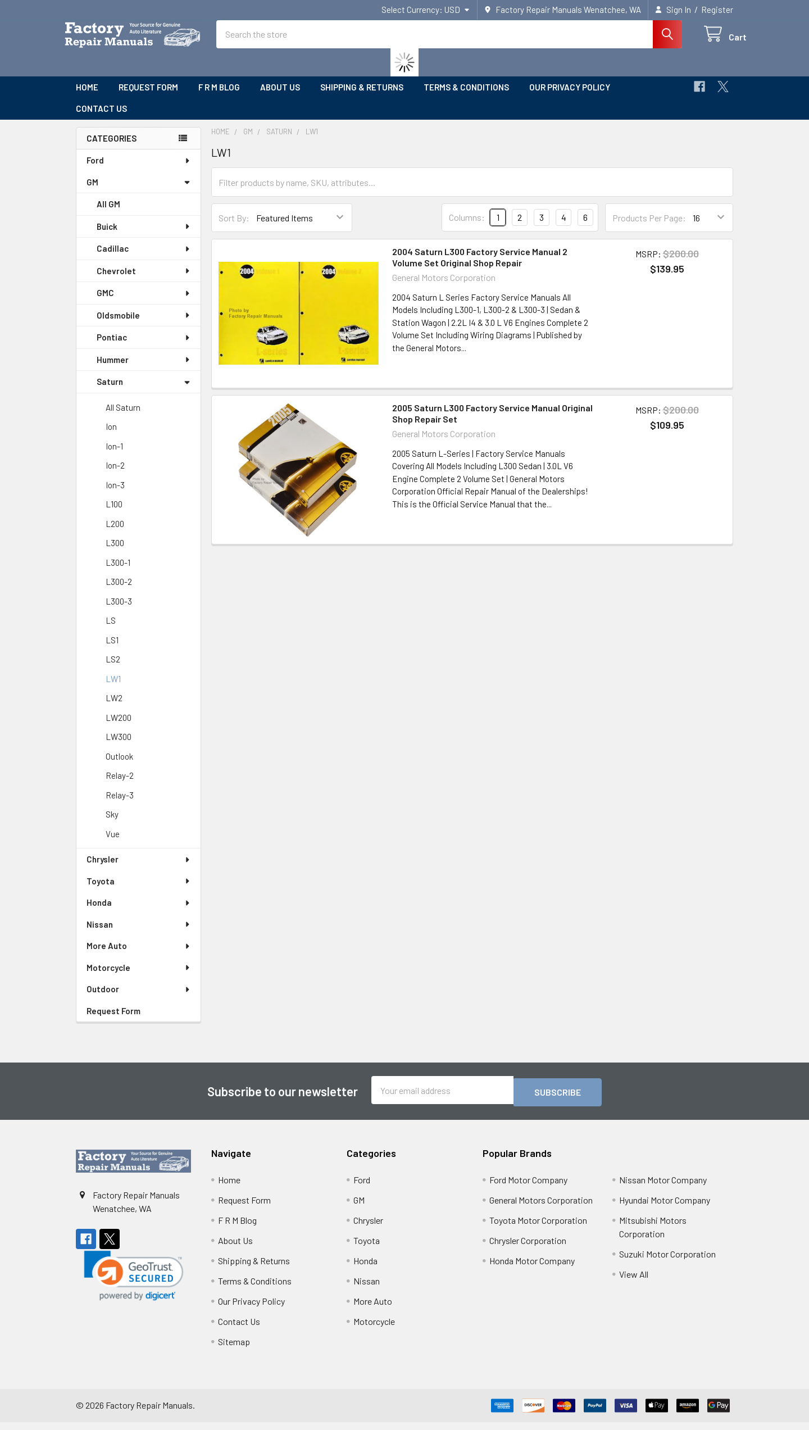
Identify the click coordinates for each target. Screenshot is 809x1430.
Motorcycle (139, 978)
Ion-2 (115, 475)
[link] (133, 1284)
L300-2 (119, 592)
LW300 (118, 747)
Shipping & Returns (361, 97)
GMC (144, 303)
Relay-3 (120, 805)
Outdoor (139, 999)
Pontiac (144, 347)
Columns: (467, 227)
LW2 (114, 708)
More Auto (139, 956)
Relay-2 (120, 785)
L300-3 (119, 611)
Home (87, 97)
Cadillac (144, 258)
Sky (112, 824)
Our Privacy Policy (569, 97)
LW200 (118, 728)
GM (138, 192)
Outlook (119, 766)
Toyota (139, 891)
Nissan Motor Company (663, 1187)
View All (633, 1282)
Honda (139, 912)
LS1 (112, 650)
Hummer (144, 370)
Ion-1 (114, 456)
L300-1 (118, 573)
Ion (111, 437)
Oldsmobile (144, 325)
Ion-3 (115, 495)
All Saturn (123, 417)
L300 (115, 553)
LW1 (113, 689)
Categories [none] (112, 148)
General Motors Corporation (541, 1207)
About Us (280, 97)
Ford (139, 170)
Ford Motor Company (528, 1187)
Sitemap (234, 1349)
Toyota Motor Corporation (538, 1228)
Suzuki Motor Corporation (667, 1261)
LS (111, 630)
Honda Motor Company (532, 1268)
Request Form (148, 97)
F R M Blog (219, 97)
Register (717, 9)
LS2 (113, 669)
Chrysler (139, 869)
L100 (114, 514)
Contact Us (101, 119)
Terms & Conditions (466, 97)
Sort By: (234, 228)
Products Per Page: (649, 228)
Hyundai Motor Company (664, 1207)
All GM (108, 214)
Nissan (139, 934)
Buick (144, 236)
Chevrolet (144, 281)
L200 (115, 534)
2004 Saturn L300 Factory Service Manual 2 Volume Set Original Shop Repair (479, 267)
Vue (113, 844)
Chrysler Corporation (527, 1248)
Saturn (143, 392)
